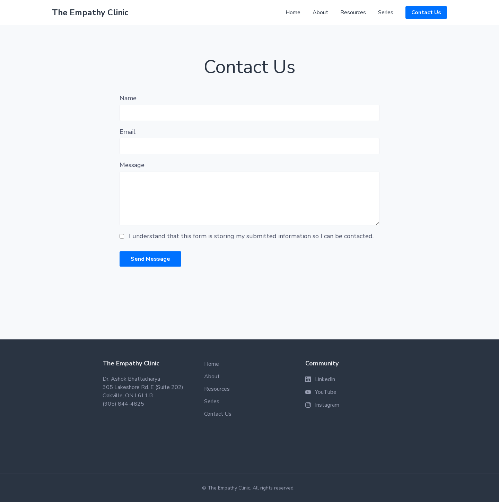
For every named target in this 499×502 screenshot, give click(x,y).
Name (128, 98)
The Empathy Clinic (90, 12)
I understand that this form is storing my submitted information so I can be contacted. (251, 236)
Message (132, 165)
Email (127, 132)
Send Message (150, 259)
